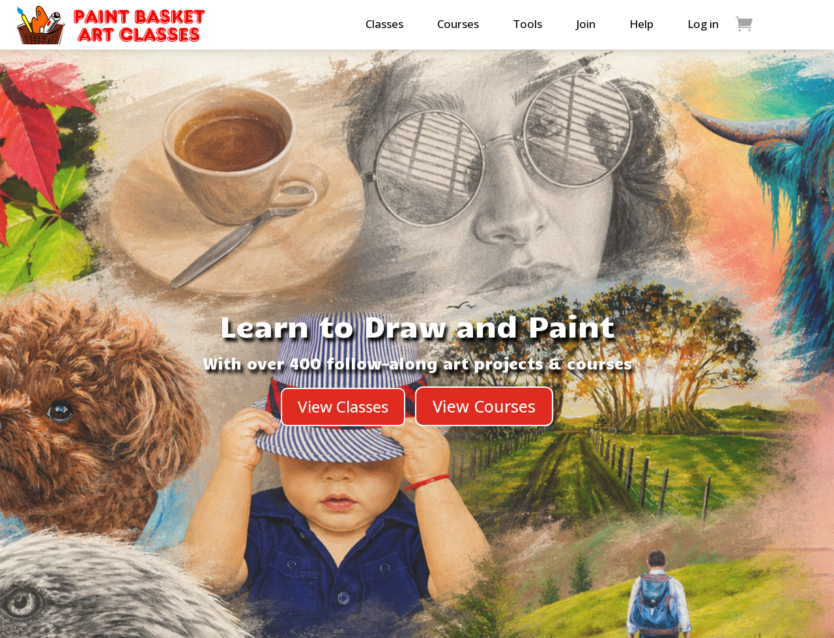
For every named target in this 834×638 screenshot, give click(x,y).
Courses (458, 23)
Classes (384, 23)
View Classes (343, 406)
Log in (703, 23)
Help (641, 23)
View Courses (484, 406)
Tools (527, 23)
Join (586, 23)
